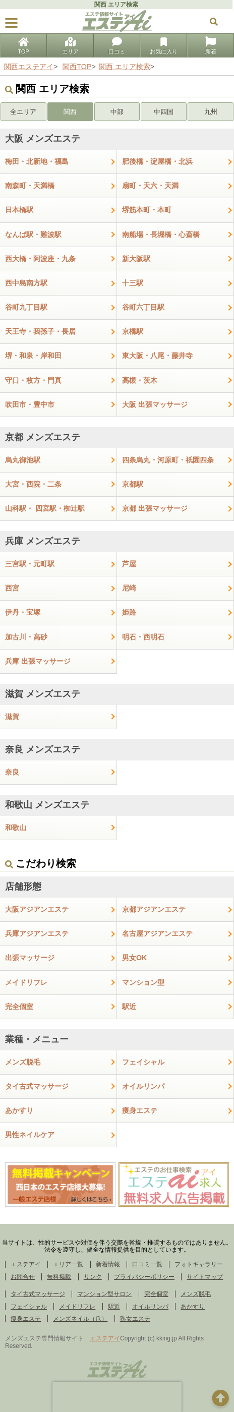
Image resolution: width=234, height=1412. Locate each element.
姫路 (129, 612)
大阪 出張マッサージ (155, 404)
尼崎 (129, 588)
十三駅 (132, 283)
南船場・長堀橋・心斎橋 (161, 234)
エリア (70, 46)
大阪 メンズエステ (42, 139)
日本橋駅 (19, 210)
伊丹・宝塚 (22, 612)
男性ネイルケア (29, 1135)
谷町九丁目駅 (26, 307)
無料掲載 (59, 1276)
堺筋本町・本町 (146, 210)
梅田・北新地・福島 (37, 161)
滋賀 (12, 717)
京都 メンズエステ (42, 437)
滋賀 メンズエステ (42, 694)
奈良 (12, 772)
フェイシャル (143, 1062)
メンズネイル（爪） (80, 1318)
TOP (23, 46)
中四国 (163, 111)
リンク (93, 1276)
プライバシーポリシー (144, 1276)
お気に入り (164, 46)
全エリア (23, 111)
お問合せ (23, 1276)
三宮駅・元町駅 (29, 564)
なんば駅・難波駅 (33, 234)
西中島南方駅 (26, 283)
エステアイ (26, 1264)
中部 (117, 111)
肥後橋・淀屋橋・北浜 (157, 161)
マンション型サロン (104, 1294)
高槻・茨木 (139, 380)
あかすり (19, 1110)
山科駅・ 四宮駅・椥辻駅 (45, 508)
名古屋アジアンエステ (157, 933)
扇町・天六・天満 (150, 186)
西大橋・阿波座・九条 (40, 259)
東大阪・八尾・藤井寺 (157, 355)
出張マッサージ (29, 958)
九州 (210, 111)
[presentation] (117, 1397)
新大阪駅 (136, 259)
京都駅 (132, 484)
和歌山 (15, 827)
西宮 (12, 588)
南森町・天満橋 (29, 186)
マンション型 (143, 982)
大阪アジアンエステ (37, 909)
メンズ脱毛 (22, 1062)
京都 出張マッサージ (155, 508)
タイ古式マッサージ (37, 1086)
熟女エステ (135, 1318)
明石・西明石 (143, 637)
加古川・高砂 (26, 637)
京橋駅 (132, 331)
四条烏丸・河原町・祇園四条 (168, 460)
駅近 (129, 1007)
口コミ (116, 46)
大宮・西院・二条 (33, 484)
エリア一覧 (68, 1264)
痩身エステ (139, 1110)
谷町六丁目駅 (143, 307)
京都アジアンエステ (154, 909)
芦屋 (129, 564)
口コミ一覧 (147, 1264)
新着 (210, 46)
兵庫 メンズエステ (42, 541)
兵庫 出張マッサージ (38, 661)
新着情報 (108, 1264)
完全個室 (19, 1007)
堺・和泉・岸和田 (33, 355)
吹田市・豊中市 (29, 404)
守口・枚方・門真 (33, 380)
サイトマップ (205, 1276)
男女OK (134, 958)
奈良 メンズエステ (42, 749)
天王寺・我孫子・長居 (40, 331)
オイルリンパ (143, 1086)
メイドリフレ (26, 982)
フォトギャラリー (198, 1264)
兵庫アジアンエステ (37, 933)
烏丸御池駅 (22, 460)
